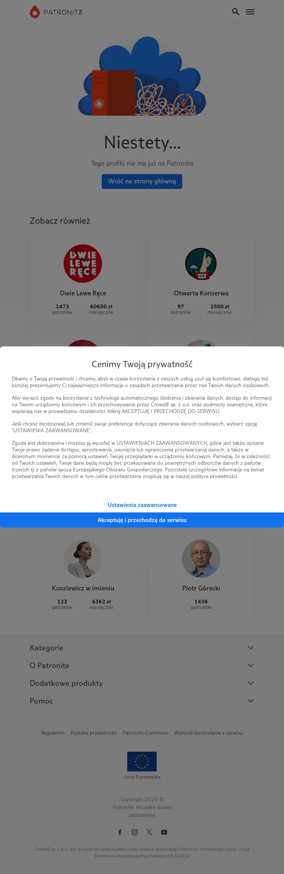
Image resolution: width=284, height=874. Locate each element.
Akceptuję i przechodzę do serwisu (142, 520)
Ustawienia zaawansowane (142, 505)
